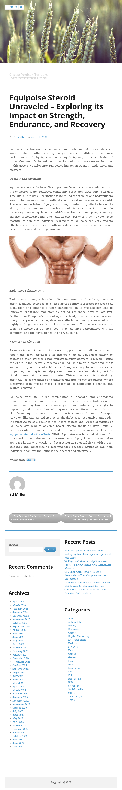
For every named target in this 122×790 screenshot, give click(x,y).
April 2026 (18, 601)
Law (70, 671)
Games (72, 653)
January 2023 (20, 732)
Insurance (74, 667)
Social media (75, 689)
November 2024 (21, 661)
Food (70, 650)
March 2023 (19, 725)
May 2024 (17, 682)
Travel (72, 699)
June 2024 (18, 679)
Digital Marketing (79, 636)
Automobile (75, 621)
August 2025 (19, 629)
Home (71, 664)
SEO (70, 682)
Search (13, 544)
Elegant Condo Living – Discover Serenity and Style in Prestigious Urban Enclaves (88, 518)
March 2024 (19, 690)
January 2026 (20, 612)
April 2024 (18, 686)
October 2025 (19, 622)
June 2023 (18, 714)
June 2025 (18, 636)
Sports (72, 692)
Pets (70, 675)
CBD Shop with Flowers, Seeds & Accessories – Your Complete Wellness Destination (86, 575)
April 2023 (18, 721)
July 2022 (17, 739)
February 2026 (20, 608)
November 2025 (21, 619)
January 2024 (20, 697)
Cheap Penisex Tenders (28, 75)
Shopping (74, 685)
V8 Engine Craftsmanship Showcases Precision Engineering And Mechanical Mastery (87, 565)
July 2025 (17, 633)
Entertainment (77, 639)
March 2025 (19, 647)
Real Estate (74, 678)
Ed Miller (19, 137)
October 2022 (19, 736)
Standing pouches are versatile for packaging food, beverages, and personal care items (87, 554)
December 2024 (21, 658)
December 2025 (20, 615)
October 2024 (19, 665)
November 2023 (21, 704)
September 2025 (21, 626)
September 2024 (21, 668)
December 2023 (20, 700)
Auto (70, 618)
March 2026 (19, 605)
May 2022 (17, 746)
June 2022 (18, 743)
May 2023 (17, 718)
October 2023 (19, 707)
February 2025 (20, 651)
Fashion (73, 643)
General (72, 657)
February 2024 (20, 693)
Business (73, 629)
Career (72, 632)
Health (31, 459)
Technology (75, 696)
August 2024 (19, 672)
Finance (73, 646)
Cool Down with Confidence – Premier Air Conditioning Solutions (33, 518)
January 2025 (20, 654)
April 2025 (18, 644)
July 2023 (17, 711)
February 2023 (20, 728)
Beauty (72, 625)
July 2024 (17, 675)
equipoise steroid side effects (29, 434)
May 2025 (17, 640)
